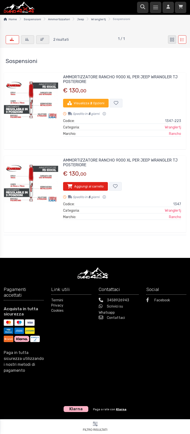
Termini (57, 300)
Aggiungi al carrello (85, 186)
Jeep (80, 19)
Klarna (121, 409)
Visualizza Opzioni (85, 103)
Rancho (175, 134)
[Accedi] (168, 7)
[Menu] (156, 7)
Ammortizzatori (59, 19)
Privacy (57, 305)
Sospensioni (32, 19)
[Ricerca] (143, 7)
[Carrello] (180, 7)
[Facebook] (166, 301)
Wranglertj (98, 19)
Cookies (57, 311)
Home (13, 19)
